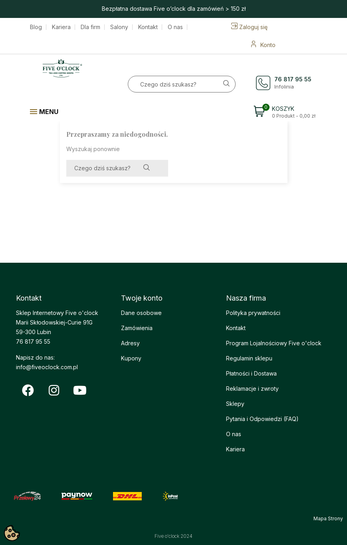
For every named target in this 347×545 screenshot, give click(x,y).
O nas (175, 27)
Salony (119, 27)
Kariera (61, 27)
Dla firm (90, 27)
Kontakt (148, 27)
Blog (36, 27)
